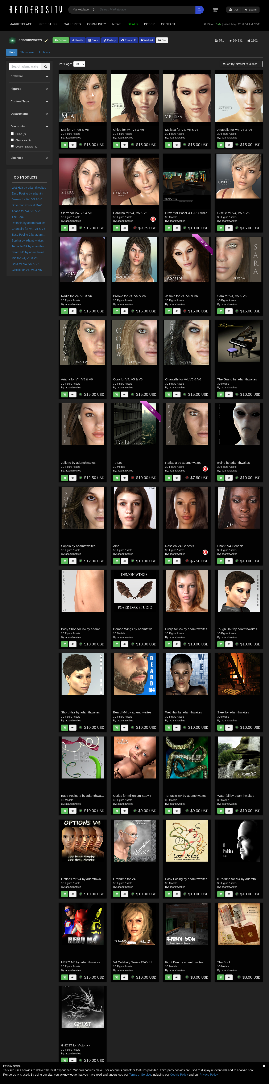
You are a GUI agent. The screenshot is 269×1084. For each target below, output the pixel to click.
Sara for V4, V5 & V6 (232, 296)
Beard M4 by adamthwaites (29, 252)
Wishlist (147, 40)
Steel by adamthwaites (233, 712)
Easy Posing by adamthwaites (31, 193)
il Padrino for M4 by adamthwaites (241, 879)
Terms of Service (140, 1074)
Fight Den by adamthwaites (184, 962)
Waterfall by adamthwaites (235, 795)
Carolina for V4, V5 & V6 (130, 213)
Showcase (27, 52)
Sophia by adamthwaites (28, 240)
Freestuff (128, 40)
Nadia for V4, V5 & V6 (76, 296)
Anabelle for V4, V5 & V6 (234, 129)
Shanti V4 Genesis (230, 546)
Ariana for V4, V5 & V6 (26, 211)
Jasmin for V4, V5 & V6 (27, 199)
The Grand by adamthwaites (237, 379)
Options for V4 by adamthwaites (83, 879)
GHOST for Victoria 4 (76, 1045)
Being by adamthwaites (233, 462)
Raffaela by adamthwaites (29, 223)
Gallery (110, 40)
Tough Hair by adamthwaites (237, 629)
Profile (77, 40)
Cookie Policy (179, 1074)
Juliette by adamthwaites (78, 462)
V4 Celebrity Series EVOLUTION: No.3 (140, 962)
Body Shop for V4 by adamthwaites (85, 629)
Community (96, 24)
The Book (18, 217)
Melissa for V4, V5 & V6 (181, 129)
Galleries (72, 24)
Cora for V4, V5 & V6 (25, 264)
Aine (116, 546)
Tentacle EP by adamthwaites (31, 246)
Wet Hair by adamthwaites (29, 187)
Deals (133, 24)
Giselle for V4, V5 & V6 (27, 270)
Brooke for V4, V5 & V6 (129, 296)
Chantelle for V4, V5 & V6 (28, 228)
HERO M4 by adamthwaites (80, 962)
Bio (162, 40)
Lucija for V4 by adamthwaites (186, 629)
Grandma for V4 (124, 879)
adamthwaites (73, 137)
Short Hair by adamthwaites (80, 712)
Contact (168, 24)
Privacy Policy (208, 1074)
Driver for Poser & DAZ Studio (31, 205)
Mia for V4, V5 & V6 (25, 258)
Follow (61, 40)
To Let (117, 462)
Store (93, 40)
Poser (149, 24)
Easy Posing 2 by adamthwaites (32, 234)
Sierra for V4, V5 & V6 (76, 213)
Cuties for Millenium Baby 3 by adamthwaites (144, 795)
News (116, 24)
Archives (44, 52)
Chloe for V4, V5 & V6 (128, 129)
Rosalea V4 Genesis (179, 546)
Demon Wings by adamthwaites (135, 629)
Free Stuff (47, 24)
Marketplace (20, 24)
